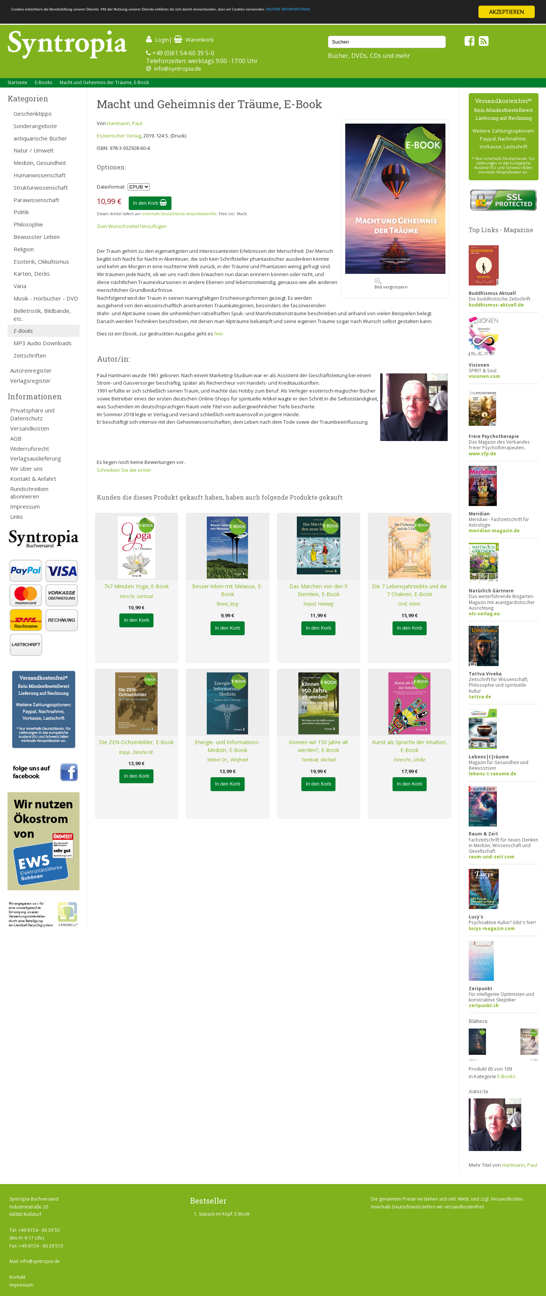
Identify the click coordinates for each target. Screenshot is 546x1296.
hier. (219, 333)
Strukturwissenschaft (41, 187)
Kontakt (17, 1277)
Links (16, 516)
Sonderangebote (35, 126)
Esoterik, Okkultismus (41, 261)
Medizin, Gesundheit (40, 162)
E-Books (43, 82)
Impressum (25, 506)
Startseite (17, 82)
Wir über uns (26, 468)
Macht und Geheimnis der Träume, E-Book (104, 82)
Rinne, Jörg (227, 603)
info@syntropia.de (177, 68)
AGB (15, 438)
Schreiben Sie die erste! (124, 470)
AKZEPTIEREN (506, 12)
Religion (24, 249)
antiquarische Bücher (40, 138)
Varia (20, 286)
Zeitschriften (30, 355)
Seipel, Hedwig (318, 603)
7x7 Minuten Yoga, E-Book (136, 586)
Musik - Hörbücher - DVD (46, 298)
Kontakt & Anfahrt (33, 478)
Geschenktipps (33, 113)
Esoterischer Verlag (119, 135)
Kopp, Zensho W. (136, 752)
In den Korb (150, 203)
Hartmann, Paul (124, 123)
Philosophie (28, 224)
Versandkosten (29, 428)
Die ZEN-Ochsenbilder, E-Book (136, 742)
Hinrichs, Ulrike (409, 759)
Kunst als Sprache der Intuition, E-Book (409, 746)
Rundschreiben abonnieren (29, 492)
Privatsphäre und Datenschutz (32, 414)
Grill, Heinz (409, 603)
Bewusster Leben (37, 236)
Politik (21, 212)
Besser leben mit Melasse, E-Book (227, 590)
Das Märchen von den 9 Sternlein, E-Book (318, 590)
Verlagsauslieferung (35, 458)
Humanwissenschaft (40, 175)
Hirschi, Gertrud (136, 596)
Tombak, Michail (318, 759)
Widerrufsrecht (29, 448)
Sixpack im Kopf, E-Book (224, 1214)
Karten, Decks (32, 273)
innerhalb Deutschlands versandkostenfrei (179, 213)
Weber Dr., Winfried (227, 759)
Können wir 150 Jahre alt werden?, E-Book (318, 746)
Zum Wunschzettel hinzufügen (132, 226)
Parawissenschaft (36, 200)
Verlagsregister (30, 380)
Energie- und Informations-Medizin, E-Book (227, 746)
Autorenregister (31, 370)
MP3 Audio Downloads (43, 343)
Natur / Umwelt (34, 150)
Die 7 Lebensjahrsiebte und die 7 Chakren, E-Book (409, 590)
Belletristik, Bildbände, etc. (42, 314)
